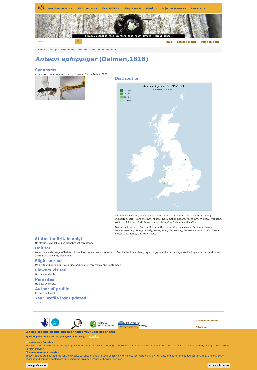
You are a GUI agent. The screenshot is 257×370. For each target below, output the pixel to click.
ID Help (151, 8)
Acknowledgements (207, 320)
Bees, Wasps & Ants (60, 8)
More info (94, 340)
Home (168, 42)
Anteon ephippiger (104, 49)
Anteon (83, 49)
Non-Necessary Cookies (44, 356)
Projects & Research (174, 8)
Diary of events (132, 8)
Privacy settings (128, 331)
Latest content (186, 42)
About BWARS (110, 8)
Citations (201, 327)
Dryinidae (67, 49)
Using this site (210, 42)
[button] (49, 26)
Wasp (53, 49)
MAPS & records (87, 8)
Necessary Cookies (41, 346)
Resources (198, 8)
